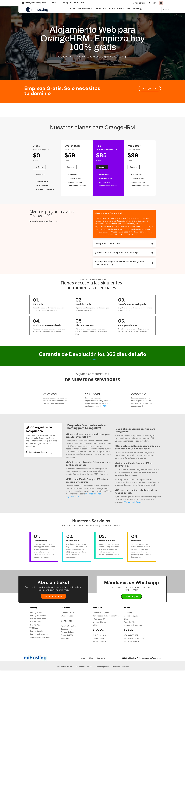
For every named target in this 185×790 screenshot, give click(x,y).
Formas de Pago (68, 632)
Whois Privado (67, 616)
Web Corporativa (100, 635)
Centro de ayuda (131, 616)
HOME (72, 8)
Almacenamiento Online (39, 637)
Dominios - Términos (121, 666)
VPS (128, 8)
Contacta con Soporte (38, 452)
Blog (126, 619)
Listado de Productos (133, 625)
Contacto (128, 613)
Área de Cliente (99, 622)
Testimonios (66, 629)
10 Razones (66, 638)
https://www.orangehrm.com (43, 221)
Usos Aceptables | (104, 666)
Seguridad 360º (67, 635)
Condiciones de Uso (64, 666)
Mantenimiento (99, 641)
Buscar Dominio (67, 613)
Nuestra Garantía (68, 626)
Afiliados (96, 625)
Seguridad (92, 394)
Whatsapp (130, 596)
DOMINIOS (99, 8)
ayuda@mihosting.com (35, 2)
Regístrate (140, 3)
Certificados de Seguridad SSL (106, 616)
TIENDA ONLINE (115, 8)
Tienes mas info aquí (133, 502)
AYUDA (136, 8)
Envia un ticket (52, 596)
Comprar (70, 167)
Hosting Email (35, 622)
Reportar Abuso (131, 622)
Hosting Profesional (37, 615)
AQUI (105, 406)
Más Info (92, 359)
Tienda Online (98, 638)
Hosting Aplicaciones (38, 634)
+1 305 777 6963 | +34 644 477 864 (68, 2)
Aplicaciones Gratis (101, 613)
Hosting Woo (34, 625)
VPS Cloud (33, 628)
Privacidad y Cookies (84, 666)
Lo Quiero (39, 167)
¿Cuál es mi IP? (99, 619)
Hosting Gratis (148, 88)
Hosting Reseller (36, 631)
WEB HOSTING (84, 8)
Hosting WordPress (37, 618)
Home (83, 658)
